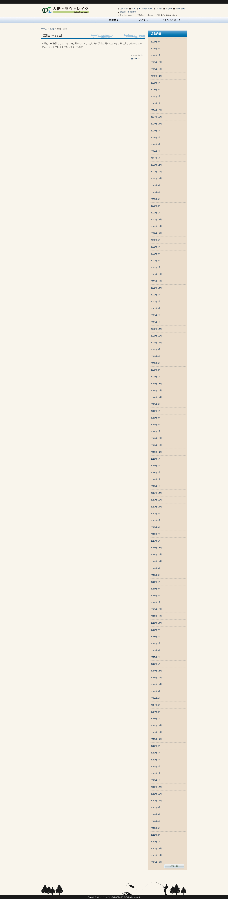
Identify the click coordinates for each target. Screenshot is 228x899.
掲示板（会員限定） (128, 12)
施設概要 (114, 20)
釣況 (133, 8)
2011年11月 (156, 855)
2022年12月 (156, 219)
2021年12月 (156, 274)
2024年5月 (156, 131)
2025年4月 (156, 83)
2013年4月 (156, 760)
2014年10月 (156, 684)
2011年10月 (156, 862)
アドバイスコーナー (173, 20)
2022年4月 (156, 247)
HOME (55, 20)
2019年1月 (156, 431)
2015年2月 (156, 657)
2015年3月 (156, 650)
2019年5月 (156, 404)
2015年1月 (156, 664)
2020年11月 (156, 336)
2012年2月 (156, 835)
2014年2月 (156, 712)
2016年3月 (156, 589)
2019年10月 (156, 397)
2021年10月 (156, 288)
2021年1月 (156, 322)
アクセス (143, 20)
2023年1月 (156, 213)
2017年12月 (156, 493)
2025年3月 (156, 90)
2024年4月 (156, 137)
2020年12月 (156, 329)
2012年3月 (156, 828)
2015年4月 (156, 643)
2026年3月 (156, 42)
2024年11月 (156, 117)
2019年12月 (156, 384)
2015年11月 (156, 616)
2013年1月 (156, 780)
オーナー (135, 59)
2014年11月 (156, 677)
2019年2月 (156, 424)
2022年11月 (156, 226)
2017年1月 (156, 541)
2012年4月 (156, 821)
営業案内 (84, 20)
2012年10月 (156, 800)
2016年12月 (156, 548)
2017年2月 (156, 534)
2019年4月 (156, 411)
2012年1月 (156, 842)
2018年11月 (156, 445)
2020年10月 (156, 342)
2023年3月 (156, 199)
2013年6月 (156, 746)
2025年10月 (156, 76)
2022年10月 (156, 233)
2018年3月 (156, 472)
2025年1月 (156, 103)
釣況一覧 (174, 866)
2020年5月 (156, 349)
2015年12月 (156, 609)
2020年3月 (156, 363)
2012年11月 (156, 794)
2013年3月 (156, 766)
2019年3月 (156, 418)
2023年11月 (156, 171)
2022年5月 (156, 240)
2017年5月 (156, 513)
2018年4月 (156, 466)
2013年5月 (156, 753)
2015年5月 (156, 637)
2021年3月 (156, 308)
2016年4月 (156, 582)
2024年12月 (156, 110)
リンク (159, 8)
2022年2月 (156, 260)
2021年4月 (156, 301)
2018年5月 (156, 459)
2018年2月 (156, 479)
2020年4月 (156, 356)
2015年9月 (156, 630)
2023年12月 (156, 165)
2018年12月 (156, 438)
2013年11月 (156, 732)
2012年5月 (156, 814)
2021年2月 (156, 315)
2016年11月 (156, 554)
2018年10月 (156, 452)
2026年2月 (156, 48)
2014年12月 (156, 671)
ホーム (44, 29)
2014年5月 (156, 691)
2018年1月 (156, 486)
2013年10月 (156, 739)
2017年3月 (156, 527)
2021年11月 (156, 281)
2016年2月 (156, 595)
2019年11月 (156, 390)
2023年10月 (156, 178)
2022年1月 (156, 267)
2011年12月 (156, 848)
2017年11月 (156, 500)
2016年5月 (156, 575)
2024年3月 (156, 144)
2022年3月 (156, 254)
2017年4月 (156, 520)
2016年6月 (156, 568)
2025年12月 (156, 62)
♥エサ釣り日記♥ (145, 8)
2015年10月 (156, 623)
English (169, 8)
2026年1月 (156, 55)
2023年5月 (156, 185)
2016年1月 (156, 602)
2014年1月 (156, 718)
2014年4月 (156, 698)
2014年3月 (156, 705)
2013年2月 (156, 773)
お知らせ (124, 8)
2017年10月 (156, 507)
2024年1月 (156, 158)
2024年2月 (156, 151)
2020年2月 (156, 370)
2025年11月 (156, 69)
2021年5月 (156, 295)
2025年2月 (156, 96)
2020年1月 (156, 377)
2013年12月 (156, 725)
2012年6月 (156, 807)
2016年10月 (156, 561)
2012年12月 (156, 787)
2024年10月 (156, 124)
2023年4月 (156, 192)
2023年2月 (156, 206)
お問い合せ (180, 8)
